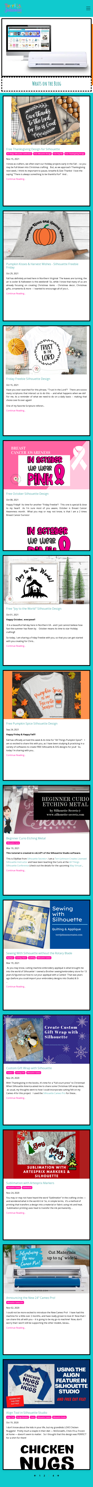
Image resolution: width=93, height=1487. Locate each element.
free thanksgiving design (74, 154)
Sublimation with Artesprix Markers (30, 1183)
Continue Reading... (16, 178)
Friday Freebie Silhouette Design (28, 379)
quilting (32, 958)
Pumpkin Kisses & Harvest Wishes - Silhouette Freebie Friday (42, 265)
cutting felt (20, 1073)
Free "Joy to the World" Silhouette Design (33, 608)
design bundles (22, 1417)
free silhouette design (42, 154)
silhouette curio (13, 843)
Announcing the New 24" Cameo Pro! (30, 1298)
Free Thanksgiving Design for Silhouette (33, 149)
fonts (33, 1417)
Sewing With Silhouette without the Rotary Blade (39, 953)
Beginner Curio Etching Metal (26, 838)
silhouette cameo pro (15, 1302)
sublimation (27, 1188)
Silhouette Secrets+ (37, 858)
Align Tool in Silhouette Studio (26, 1412)
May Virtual (76, 865)
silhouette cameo (44, 958)
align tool (10, 1417)
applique (10, 958)
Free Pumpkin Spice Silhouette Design (31, 723)
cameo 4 (10, 1073)
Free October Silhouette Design (27, 493)
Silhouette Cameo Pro (54, 1093)
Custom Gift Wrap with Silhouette (29, 1068)
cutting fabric (21, 958)
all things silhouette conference (19, 154)
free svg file (58, 154)
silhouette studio (59, 1417)
